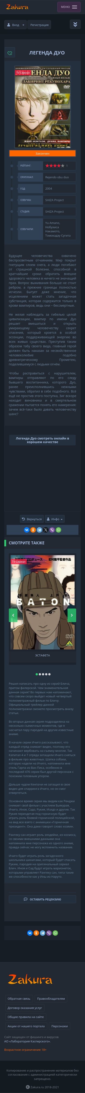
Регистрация (39, 25)
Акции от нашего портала (26, 1026)
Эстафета (42, 655)
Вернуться (32, 519)
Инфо (54, 519)
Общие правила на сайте (26, 1017)
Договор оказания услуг (25, 1008)
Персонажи (59, 1026)
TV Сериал (23, 73)
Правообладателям (51, 999)
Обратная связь (19, 999)
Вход (15, 25)
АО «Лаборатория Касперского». (27, 1041)
